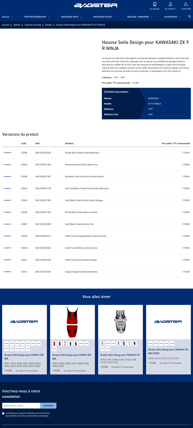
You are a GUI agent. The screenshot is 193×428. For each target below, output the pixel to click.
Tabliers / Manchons (138, 16)
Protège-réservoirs (35, 16)
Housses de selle (33, 25)
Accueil (5, 25)
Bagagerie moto (69, 16)
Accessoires (170, 16)
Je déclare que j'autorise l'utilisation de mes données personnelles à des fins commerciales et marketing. (28, 414)
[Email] (21, 406)
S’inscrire (48, 405)
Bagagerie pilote (103, 16)
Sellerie (16, 25)
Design (48, 25)
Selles (5, 16)
